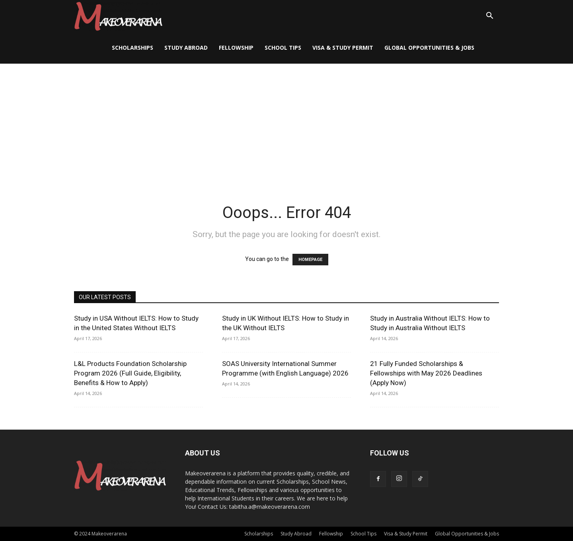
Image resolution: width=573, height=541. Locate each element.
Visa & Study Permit (342, 47)
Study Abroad (186, 47)
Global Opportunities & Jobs (429, 47)
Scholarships (132, 47)
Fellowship (236, 47)
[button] (489, 16)
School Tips (283, 47)
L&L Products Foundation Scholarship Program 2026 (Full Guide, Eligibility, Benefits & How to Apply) (130, 373)
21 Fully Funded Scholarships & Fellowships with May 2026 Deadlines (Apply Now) (426, 373)
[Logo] (118, 16)
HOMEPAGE (310, 259)
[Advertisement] (286, 123)
